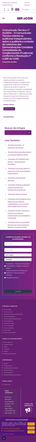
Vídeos (5, 346)
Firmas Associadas (8, 325)
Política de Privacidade (10, 332)
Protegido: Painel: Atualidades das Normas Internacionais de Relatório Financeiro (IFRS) (18, 224)
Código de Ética (8, 365)
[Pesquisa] (16, 132)
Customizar (31, 424)
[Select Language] (28, 9)
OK (29, 132)
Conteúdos (6, 349)
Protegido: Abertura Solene (17, 194)
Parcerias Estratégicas (9, 316)
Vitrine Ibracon (27, 4)
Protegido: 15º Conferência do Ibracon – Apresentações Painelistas (18, 161)
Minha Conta (7, 384)
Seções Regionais (8, 321)
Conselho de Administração (11, 368)
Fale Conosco (7, 330)
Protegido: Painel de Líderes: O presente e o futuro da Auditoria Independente (19, 170)
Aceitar (31, 431)
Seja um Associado (9, 328)
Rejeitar (31, 428)
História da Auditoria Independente (9, 4)
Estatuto (6, 363)
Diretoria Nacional (8, 370)
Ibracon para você (8, 342)
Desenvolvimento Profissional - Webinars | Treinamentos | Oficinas (17, 273)
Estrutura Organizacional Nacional (12, 318)
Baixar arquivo (9, 108)
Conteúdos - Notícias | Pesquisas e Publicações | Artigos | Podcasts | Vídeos (18, 266)
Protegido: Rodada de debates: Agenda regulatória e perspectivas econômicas (19, 187)
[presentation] (19, 284)
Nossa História (7, 309)
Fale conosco (9, 391)
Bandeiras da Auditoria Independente (13, 314)
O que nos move (8, 312)
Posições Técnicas (12, 278)
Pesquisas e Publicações (10, 353)
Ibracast (6, 351)
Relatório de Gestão (9, 323)
